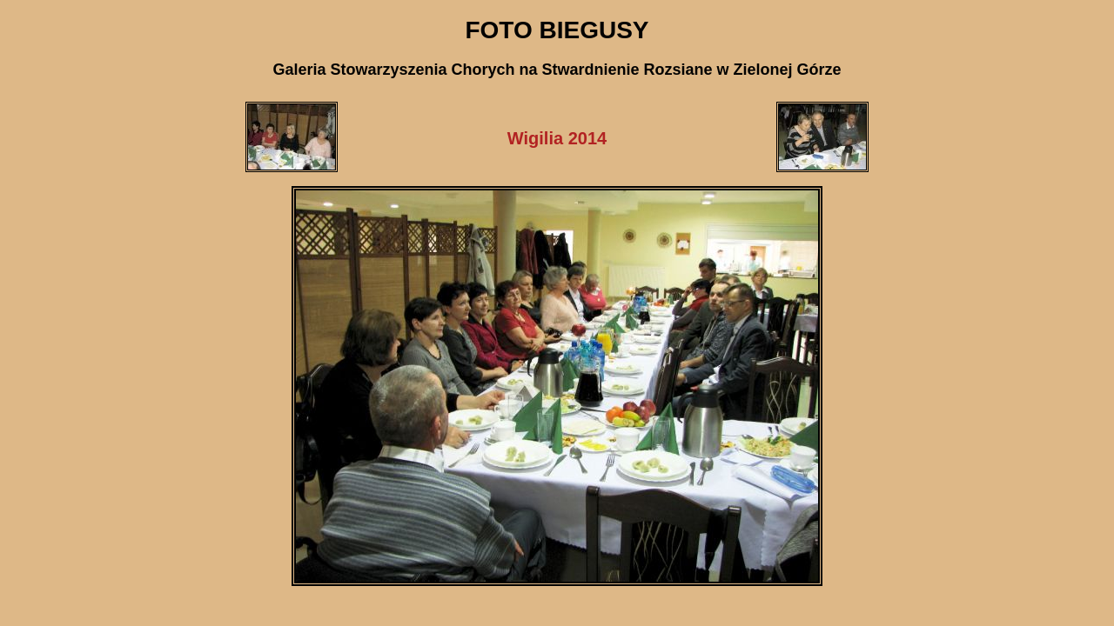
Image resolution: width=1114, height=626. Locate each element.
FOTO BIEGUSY (556, 30)
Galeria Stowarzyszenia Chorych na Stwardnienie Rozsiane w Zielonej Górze (556, 69)
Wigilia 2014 (557, 138)
